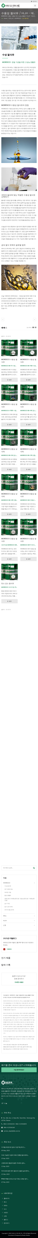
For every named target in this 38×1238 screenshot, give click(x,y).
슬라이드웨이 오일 (27, 1046)
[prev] (2, 319)
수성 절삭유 (25, 18)
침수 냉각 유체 (9, 906)
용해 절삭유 (25, 1044)
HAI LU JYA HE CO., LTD (18, 1233)
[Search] (16, 868)
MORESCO (18, 18)
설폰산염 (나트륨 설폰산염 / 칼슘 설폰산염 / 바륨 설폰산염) (20, 899)
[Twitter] (4, 1103)
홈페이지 (6, 1198)
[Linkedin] (6, 1103)
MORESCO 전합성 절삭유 (28, 495)
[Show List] (35, 327)
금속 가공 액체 (18, 1044)
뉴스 (5, 1209)
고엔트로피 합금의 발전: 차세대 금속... (13, 1163)
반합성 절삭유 (6, 1046)
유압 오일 (5, 1049)
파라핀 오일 (8, 892)
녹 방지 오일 (19, 1046)
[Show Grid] (33, 327)
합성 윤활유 (8, 895)
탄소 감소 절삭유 (7, 583)
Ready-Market (26, 1235)
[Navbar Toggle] (35, 5)
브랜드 (6, 1212)
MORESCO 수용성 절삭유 (9, 360)
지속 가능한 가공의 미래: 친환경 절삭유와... (15, 1155)
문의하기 (16, 1049)
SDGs (5, 1205)
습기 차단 (7, 903)
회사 (5, 1202)
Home (5, 18)
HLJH (5, 920)
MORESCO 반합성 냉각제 (9, 450)
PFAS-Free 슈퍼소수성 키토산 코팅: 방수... (14, 1179)
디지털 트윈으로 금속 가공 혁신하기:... (13, 1147)
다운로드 (7, 949)
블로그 (6, 1219)
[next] (34, 319)
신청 (4, 925)
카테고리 (10, 18)
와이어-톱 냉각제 (9, 909)
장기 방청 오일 (9, 889)
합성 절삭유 (13, 1046)
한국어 (35, 1)
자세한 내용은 (19, 982)
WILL (4, 916)
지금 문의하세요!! (19, 1070)
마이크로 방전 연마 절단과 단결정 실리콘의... (15, 1171)
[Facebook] (2, 1103)
